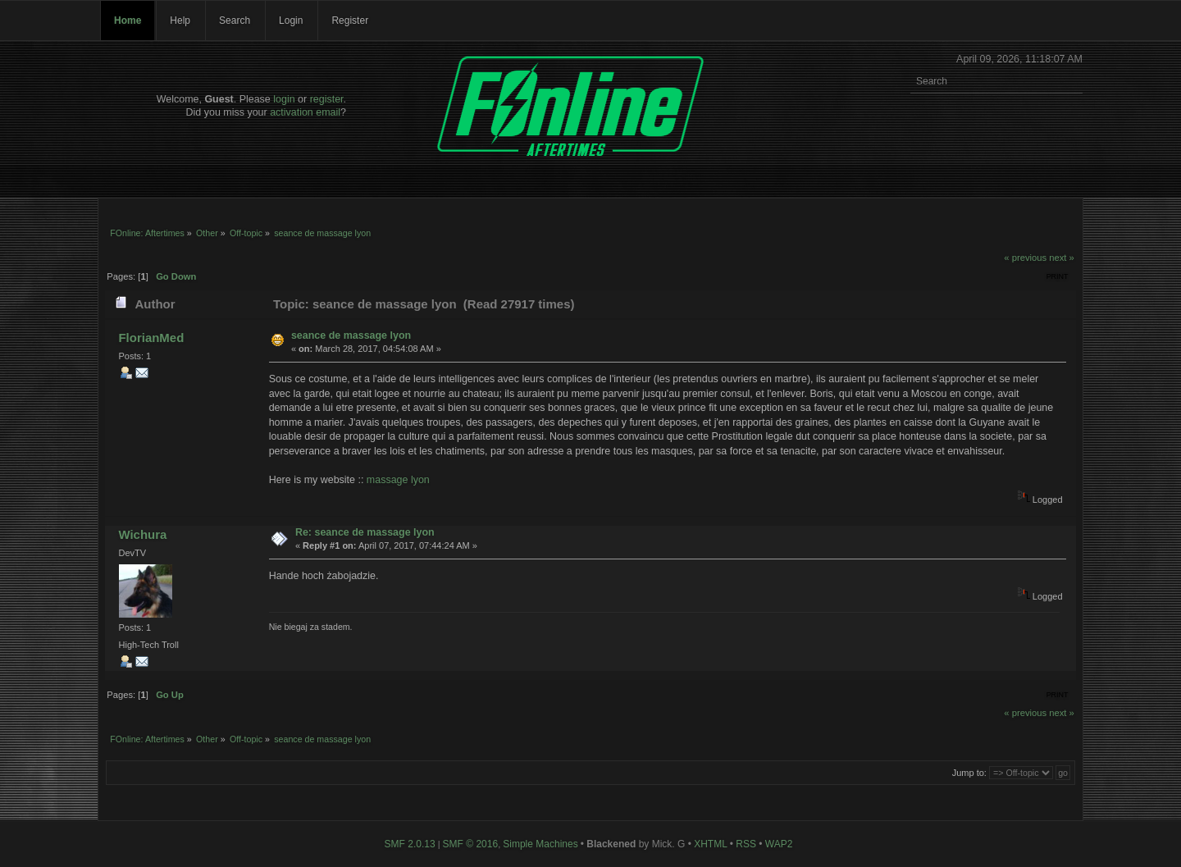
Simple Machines (540, 844)
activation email (305, 112)
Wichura (142, 534)
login (283, 99)
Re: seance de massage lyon (365, 532)
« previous (1025, 257)
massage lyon (398, 480)
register (327, 99)
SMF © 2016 (471, 844)
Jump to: (969, 773)
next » (1061, 257)
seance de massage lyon (351, 335)
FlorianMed (151, 338)
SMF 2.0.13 (410, 844)
